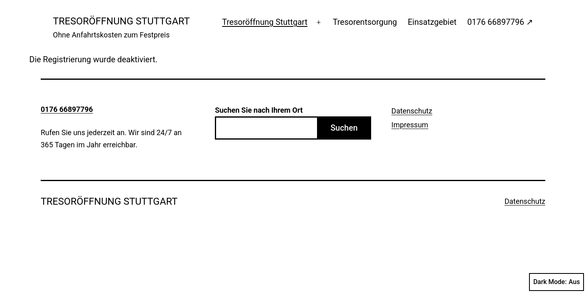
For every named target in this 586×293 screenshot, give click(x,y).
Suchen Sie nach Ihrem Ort (259, 110)
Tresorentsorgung (365, 22)
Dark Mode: (556, 282)
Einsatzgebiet (432, 22)
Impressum (410, 124)
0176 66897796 (67, 109)
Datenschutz (411, 111)
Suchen (344, 128)
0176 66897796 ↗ (500, 22)
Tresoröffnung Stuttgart (265, 22)
